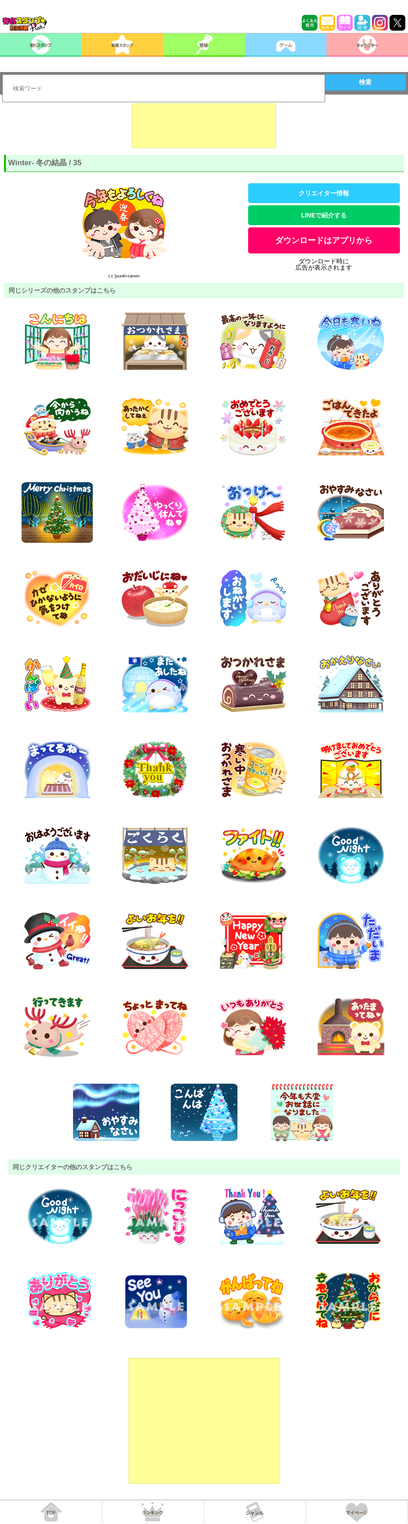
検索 (365, 82)
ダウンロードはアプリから (323, 240)
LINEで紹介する (324, 215)
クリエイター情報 (324, 193)
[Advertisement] (204, 125)
